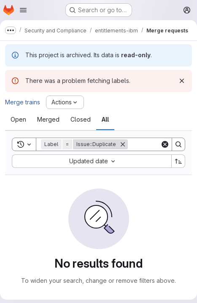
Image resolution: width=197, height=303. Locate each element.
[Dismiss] (182, 81)
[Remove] (123, 144)
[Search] (178, 144)
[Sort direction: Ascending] (178, 161)
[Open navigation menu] (23, 10)
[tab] (18, 119)
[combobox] (91, 161)
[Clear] (165, 144)
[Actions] (65, 102)
